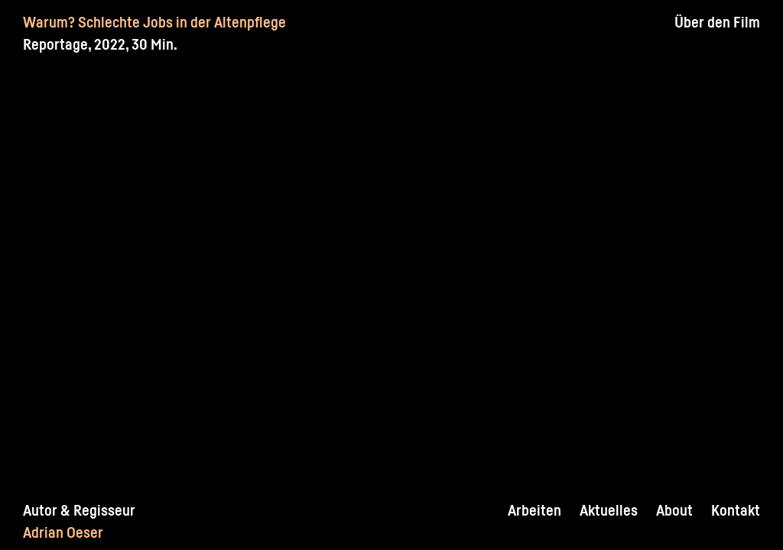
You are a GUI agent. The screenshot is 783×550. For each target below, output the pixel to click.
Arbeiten (534, 510)
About (674, 510)
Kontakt (735, 510)
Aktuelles (609, 510)
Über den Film (717, 22)
